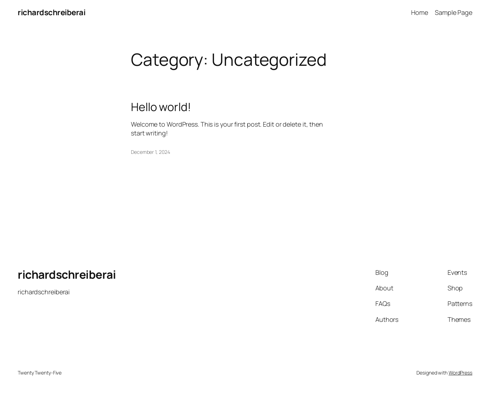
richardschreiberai (51, 12)
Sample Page (453, 12)
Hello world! (161, 106)
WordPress (460, 372)
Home (419, 12)
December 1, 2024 (150, 152)
